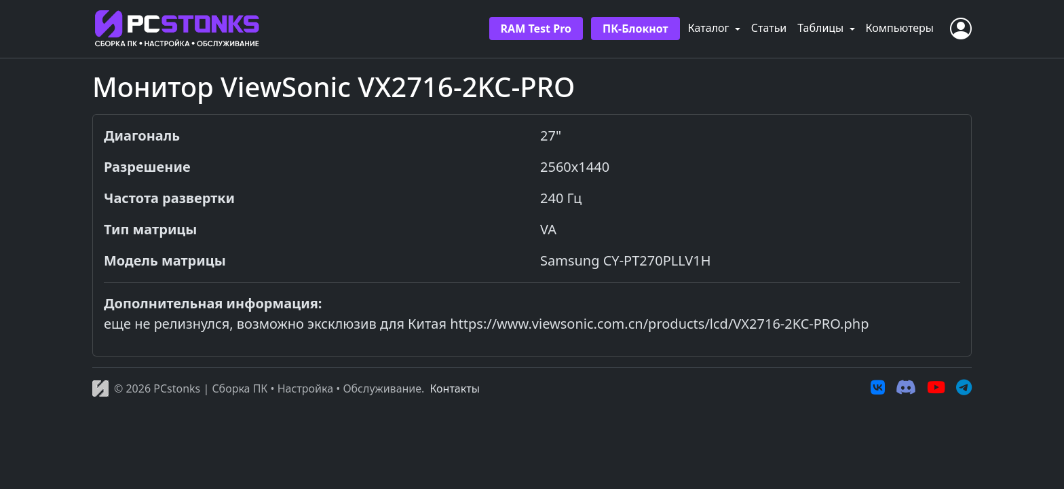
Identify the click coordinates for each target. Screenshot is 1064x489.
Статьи (769, 27)
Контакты (454, 388)
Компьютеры (900, 27)
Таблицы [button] (821, 27)
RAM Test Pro (536, 28)
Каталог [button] (710, 27)
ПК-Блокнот (635, 28)
